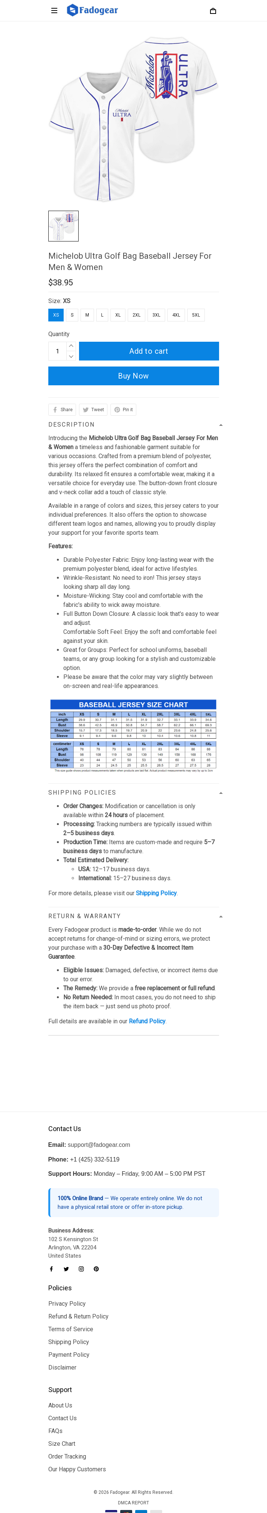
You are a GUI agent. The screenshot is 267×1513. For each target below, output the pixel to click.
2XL (136, 315)
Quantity (59, 334)
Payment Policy (68, 1331)
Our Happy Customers (77, 1445)
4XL (176, 315)
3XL (156, 315)
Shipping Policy (68, 1318)
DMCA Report (133, 1479)
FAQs (55, 1407)
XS (66, 301)
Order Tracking (67, 1432)
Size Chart (61, 1420)
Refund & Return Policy (78, 1292)
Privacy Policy (67, 1280)
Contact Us (62, 1394)
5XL (196, 315)
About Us (60, 1381)
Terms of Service (70, 1305)
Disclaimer (62, 1343)
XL (118, 315)
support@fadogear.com (99, 1121)
